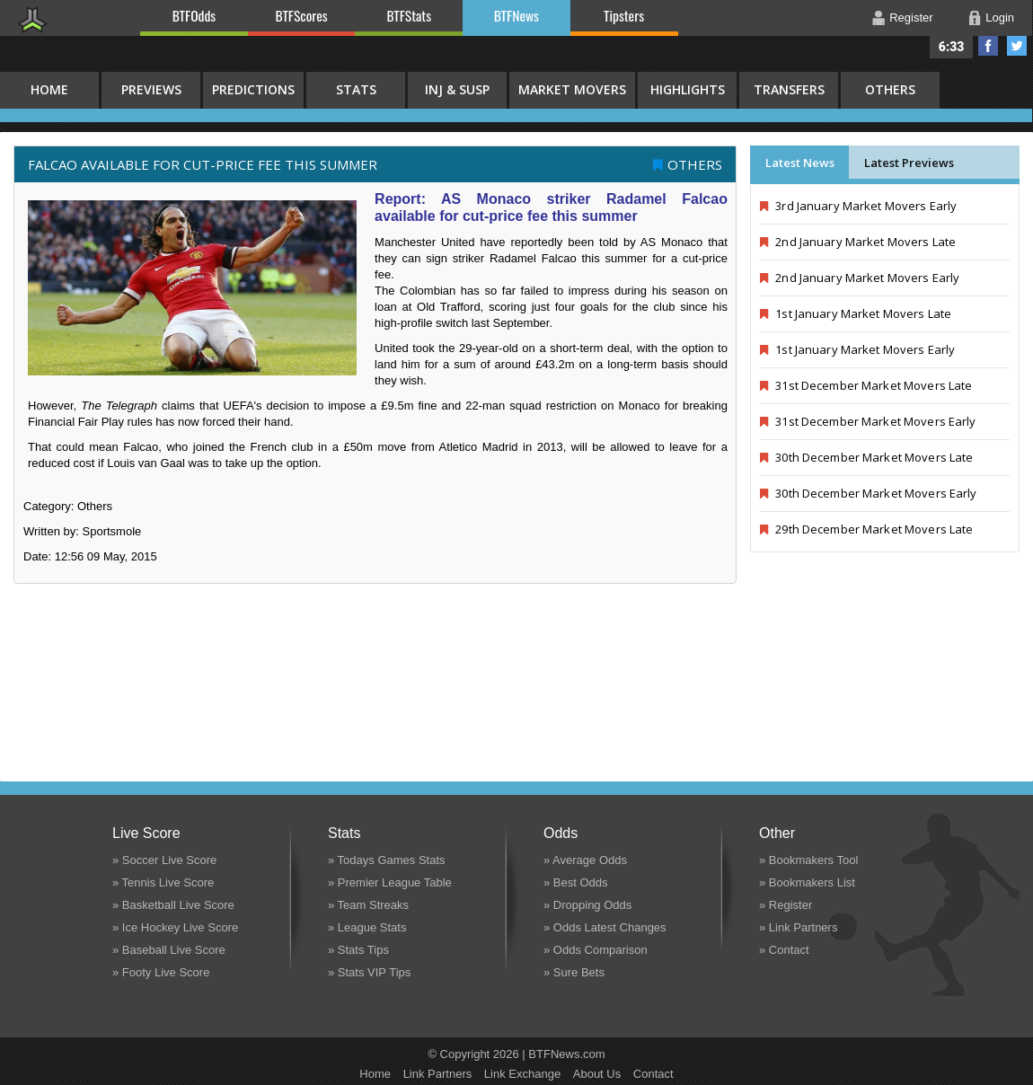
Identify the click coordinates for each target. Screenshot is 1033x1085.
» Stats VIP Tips (369, 972)
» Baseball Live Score (168, 950)
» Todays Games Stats (387, 860)
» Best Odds (575, 882)
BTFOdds (194, 15)
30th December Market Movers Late (866, 457)
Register (910, 17)
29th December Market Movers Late (866, 529)
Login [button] (999, 17)
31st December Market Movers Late (866, 385)
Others (890, 89)
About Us (597, 1074)
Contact (653, 1074)
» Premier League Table (390, 882)
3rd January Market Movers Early (858, 206)
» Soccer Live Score (164, 860)
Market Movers (572, 89)
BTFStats (409, 15)
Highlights (687, 89)
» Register (785, 905)
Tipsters (624, 15)
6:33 (952, 47)
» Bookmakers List (807, 882)
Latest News (799, 162)
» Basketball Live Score (173, 905)
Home (375, 1074)
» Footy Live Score (160, 972)
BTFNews (516, 15)
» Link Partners (798, 927)
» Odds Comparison (595, 950)
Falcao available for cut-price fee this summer (202, 164)
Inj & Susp (457, 89)
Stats (356, 89)
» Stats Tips (358, 950)
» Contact (784, 950)
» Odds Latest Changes (605, 927)
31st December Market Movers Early (868, 421)
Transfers (789, 89)
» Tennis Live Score (163, 882)
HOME (49, 89)
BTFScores (302, 15)
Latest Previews (909, 162)
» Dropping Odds (587, 905)
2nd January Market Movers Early (859, 277)
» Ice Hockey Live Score (175, 927)
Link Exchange (522, 1074)
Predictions (253, 89)
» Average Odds (585, 860)
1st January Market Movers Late (855, 313)
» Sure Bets (574, 972)
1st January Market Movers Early (857, 349)
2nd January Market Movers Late (858, 242)
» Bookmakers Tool (808, 860)
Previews (151, 89)
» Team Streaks (368, 905)
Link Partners (437, 1074)
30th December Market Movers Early (868, 493)
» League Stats (367, 927)
